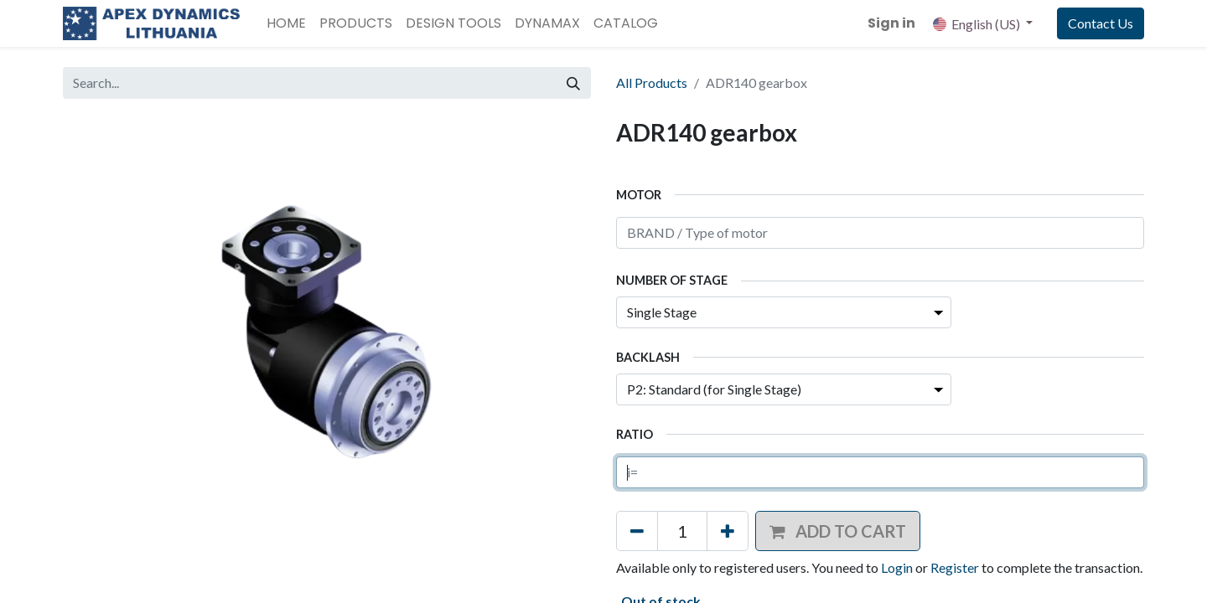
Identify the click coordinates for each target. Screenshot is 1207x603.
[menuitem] (286, 23)
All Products (651, 82)
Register (954, 567)
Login (897, 567)
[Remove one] (637, 531)
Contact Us (1100, 23)
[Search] (573, 83)
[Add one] (728, 531)
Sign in (891, 23)
